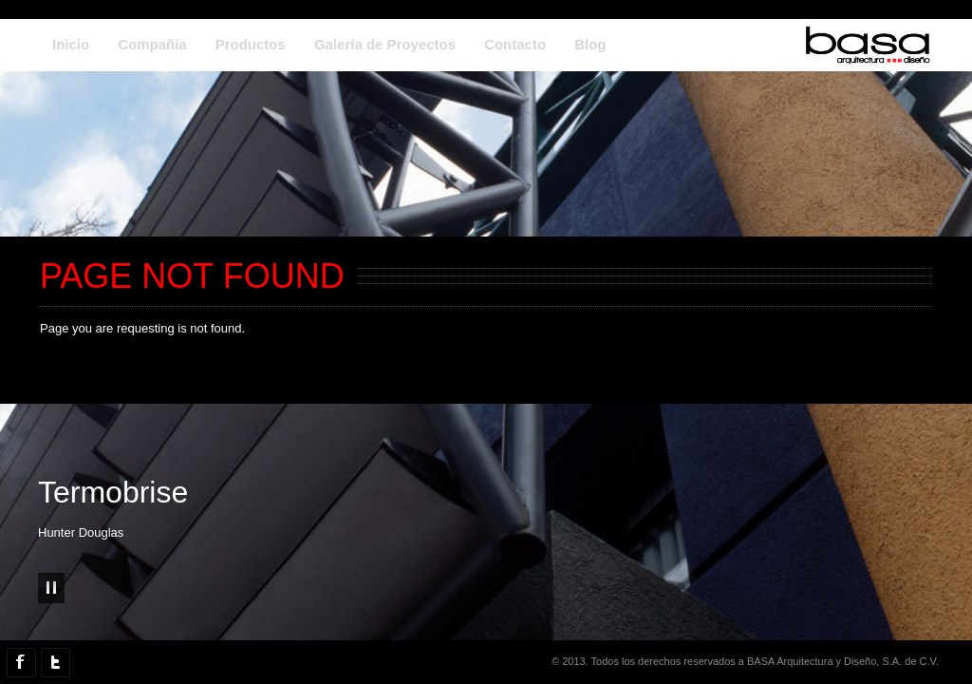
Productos (250, 44)
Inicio (70, 44)
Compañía (152, 44)
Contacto (515, 44)
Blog (590, 44)
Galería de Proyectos (385, 44)
